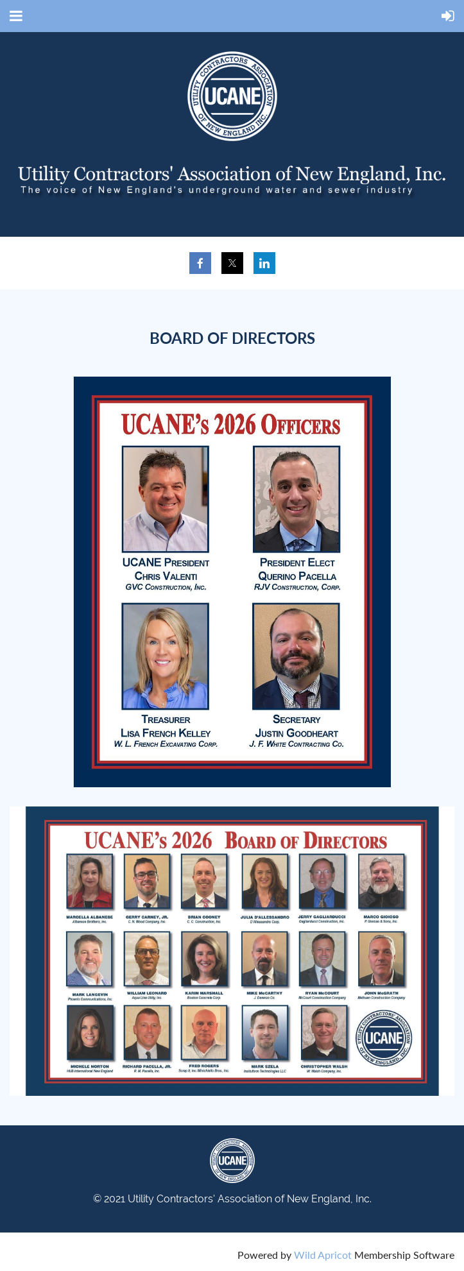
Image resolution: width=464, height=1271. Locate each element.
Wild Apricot (323, 1255)
